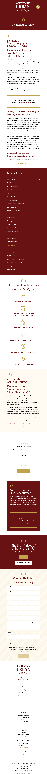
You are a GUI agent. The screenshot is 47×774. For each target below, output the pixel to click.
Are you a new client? (13, 617)
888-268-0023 (23, 680)
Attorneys (23, 699)
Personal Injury (23, 690)
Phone (9, 597)
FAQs (23, 702)
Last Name (10, 592)
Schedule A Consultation (23, 562)
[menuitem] (22, 179)
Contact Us (23, 557)
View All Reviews (23, 471)
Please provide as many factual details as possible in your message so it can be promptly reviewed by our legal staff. (23, 622)
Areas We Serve (23, 705)
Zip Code (10, 612)
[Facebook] (23, 754)
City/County (10, 607)
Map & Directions (23, 724)
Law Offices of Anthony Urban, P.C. (16, 68)
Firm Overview (23, 687)
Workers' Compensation (23, 693)
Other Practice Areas (23, 696)
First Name (10, 587)
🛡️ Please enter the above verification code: (18, 636)
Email (9, 602)
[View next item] (25, 466)
